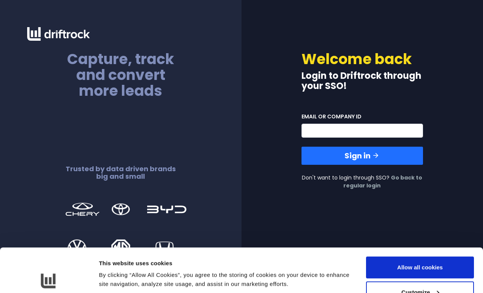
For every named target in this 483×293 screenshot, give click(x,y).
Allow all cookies (420, 223)
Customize (420, 248)
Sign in (362, 155)
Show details (116, 261)
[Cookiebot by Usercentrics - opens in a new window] (49, 278)
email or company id (331, 116)
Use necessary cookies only (420, 273)
